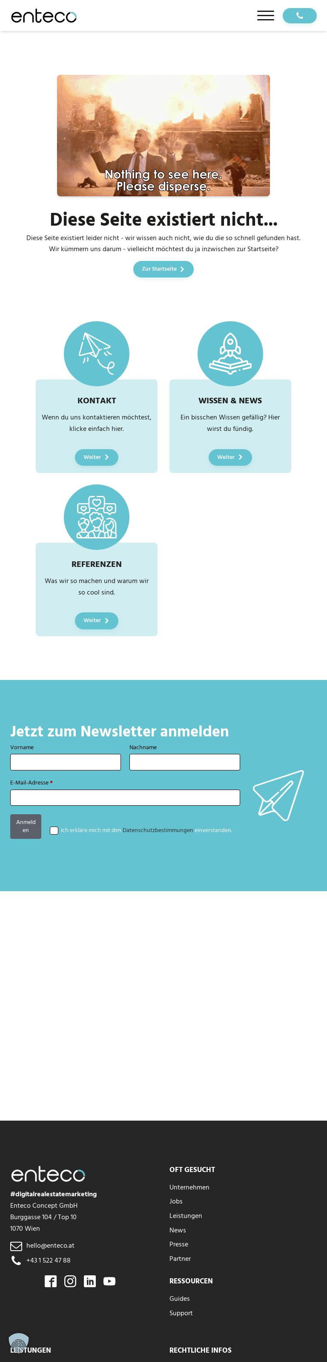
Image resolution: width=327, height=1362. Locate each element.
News (177, 1230)
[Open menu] (265, 16)
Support (181, 1313)
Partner (180, 1258)
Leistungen (185, 1215)
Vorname (22, 748)
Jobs (176, 1201)
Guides (179, 1298)
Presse (178, 1244)
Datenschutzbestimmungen (158, 830)
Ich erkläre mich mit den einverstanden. (146, 831)
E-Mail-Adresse (31, 783)
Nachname (143, 748)
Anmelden (26, 826)
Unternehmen (189, 1187)
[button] (18, 1343)
